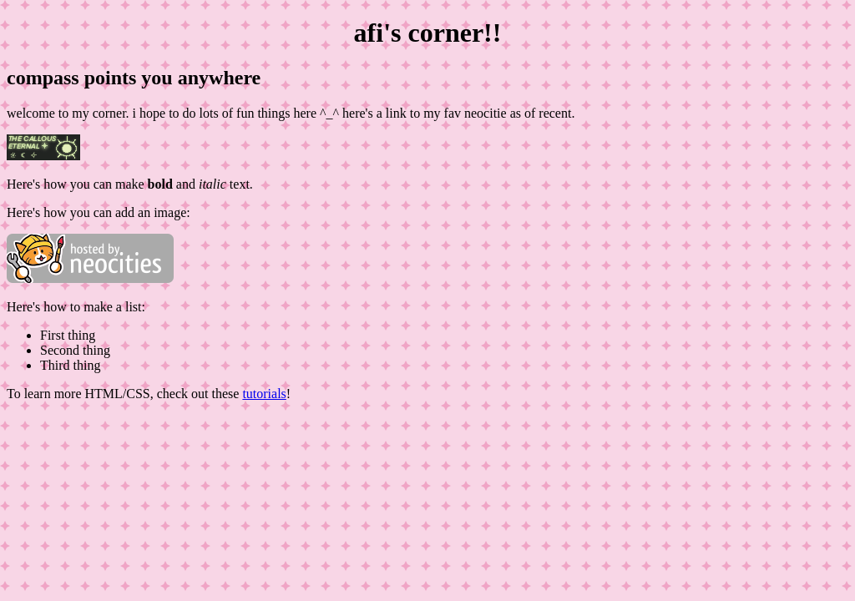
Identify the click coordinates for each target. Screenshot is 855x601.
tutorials (264, 393)
